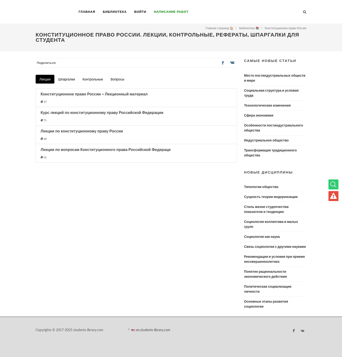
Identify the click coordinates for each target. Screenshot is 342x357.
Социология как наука (262, 237)
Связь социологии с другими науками (275, 247)
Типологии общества (261, 187)
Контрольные (92, 79)
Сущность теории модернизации (271, 197)
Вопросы (117, 79)
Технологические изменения (267, 105)
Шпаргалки (66, 79)
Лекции (45, 79)
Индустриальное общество (266, 140)
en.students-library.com (150, 330)
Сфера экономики (259, 115)
